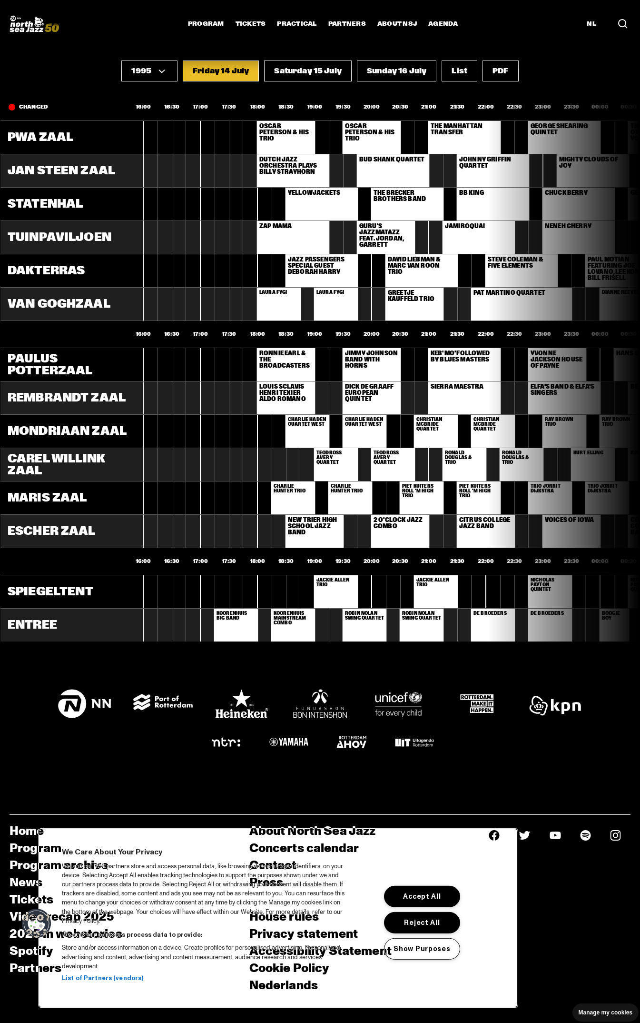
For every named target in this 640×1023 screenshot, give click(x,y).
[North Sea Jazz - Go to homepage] (34, 24)
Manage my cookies (605, 1012)
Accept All (422, 896)
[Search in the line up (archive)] (622, 24)
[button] (149, 71)
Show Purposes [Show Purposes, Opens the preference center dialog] (422, 948)
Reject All (422, 922)
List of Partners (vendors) (102, 978)
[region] (278, 918)
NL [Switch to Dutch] (591, 24)
